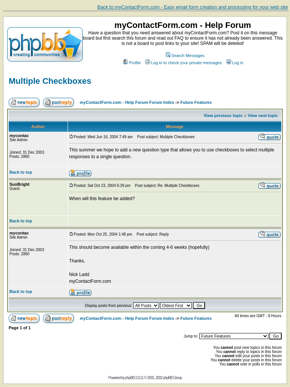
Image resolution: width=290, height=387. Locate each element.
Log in (235, 62)
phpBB (129, 378)
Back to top (20, 172)
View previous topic (223, 115)
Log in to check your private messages (183, 62)
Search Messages (185, 55)
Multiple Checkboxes (50, 81)
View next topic (263, 115)
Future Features (196, 102)
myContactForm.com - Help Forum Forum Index (127, 102)
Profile (131, 62)
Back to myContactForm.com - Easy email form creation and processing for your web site (192, 7)
